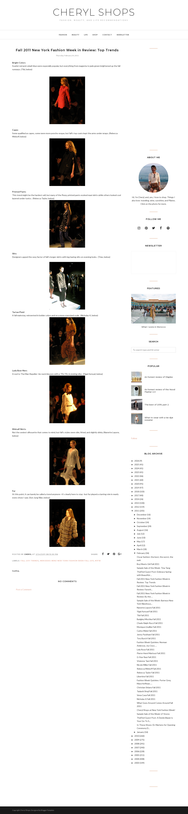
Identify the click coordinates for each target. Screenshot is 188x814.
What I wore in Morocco (153, 327)
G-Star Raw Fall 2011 (146, 657)
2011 (136, 510)
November (142, 518)
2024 (136, 468)
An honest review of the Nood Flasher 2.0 (160, 390)
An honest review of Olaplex (159, 377)
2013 (136, 503)
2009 (136, 739)
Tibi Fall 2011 (143, 615)
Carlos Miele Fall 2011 (147, 631)
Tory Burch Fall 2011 (146, 638)
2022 (136, 476)
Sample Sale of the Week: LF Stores (153, 714)
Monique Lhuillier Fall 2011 (149, 627)
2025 (136, 464)
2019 (136, 487)
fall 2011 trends (30, 561)
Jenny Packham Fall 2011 (148, 634)
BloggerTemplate (47, 810)
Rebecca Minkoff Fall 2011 (149, 668)
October (141, 522)
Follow (134, 438)
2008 (136, 743)
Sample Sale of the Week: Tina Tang (153, 568)
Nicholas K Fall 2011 (146, 699)
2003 (136, 763)
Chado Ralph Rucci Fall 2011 (150, 623)
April (139, 545)
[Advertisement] (153, 99)
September (142, 526)
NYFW (98, 561)
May (139, 541)
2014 (136, 499)
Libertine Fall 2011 (145, 676)
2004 (136, 759)
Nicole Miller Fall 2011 (147, 665)
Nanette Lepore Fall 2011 (148, 607)
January (140, 732)
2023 (136, 472)
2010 (136, 736)
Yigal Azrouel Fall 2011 (147, 611)
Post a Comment (24, 589)
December (142, 514)
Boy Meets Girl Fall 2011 (148, 564)
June (139, 537)
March (140, 549)
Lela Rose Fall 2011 (145, 649)
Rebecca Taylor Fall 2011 (148, 672)
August (140, 530)
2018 (136, 491)
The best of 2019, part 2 (157, 404)
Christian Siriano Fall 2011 (149, 687)
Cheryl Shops (94, 12)
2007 (136, 747)
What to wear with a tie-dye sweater (159, 418)
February (141, 553)
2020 (136, 484)
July (138, 533)
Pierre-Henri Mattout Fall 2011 (151, 653)
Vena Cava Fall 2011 (146, 695)
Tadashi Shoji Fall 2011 (147, 691)
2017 (136, 495)
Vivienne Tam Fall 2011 (147, 661)
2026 (136, 460)
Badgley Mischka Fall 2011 (149, 619)
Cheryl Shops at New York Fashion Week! (156, 710)
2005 (136, 755)
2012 (136, 507)
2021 (136, 480)
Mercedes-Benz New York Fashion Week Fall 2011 (67, 561)
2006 (136, 751)
